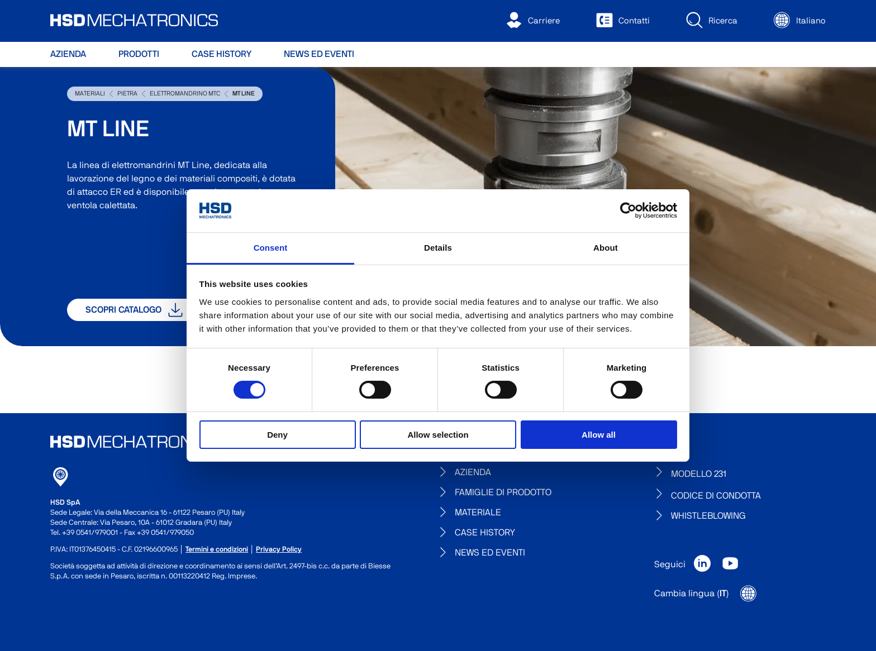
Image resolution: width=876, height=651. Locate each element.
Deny (277, 434)
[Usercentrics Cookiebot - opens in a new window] (628, 210)
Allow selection (437, 434)
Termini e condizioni (216, 549)
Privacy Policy (279, 549)
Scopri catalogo (134, 310)
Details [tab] (438, 247)
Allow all (599, 434)
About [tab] (605, 247)
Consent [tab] (271, 247)
